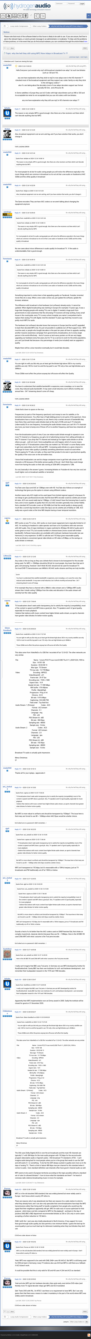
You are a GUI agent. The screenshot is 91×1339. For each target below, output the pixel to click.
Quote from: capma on (30, 793)
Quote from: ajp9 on (29, 884)
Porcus (7, 1188)
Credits (17, 1335)
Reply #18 (18, 879)
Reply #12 (18, 557)
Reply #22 (18, 1189)
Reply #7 (17, 359)
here (85, 41)
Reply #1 (17, 109)
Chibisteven (7, 1012)
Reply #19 (18, 950)
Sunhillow (7, 949)
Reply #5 (17, 213)
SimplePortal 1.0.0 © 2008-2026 (29, 1335)
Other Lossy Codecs (39, 26)
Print (85, 48)
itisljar (7, 129)
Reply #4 (17, 185)
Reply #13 (18, 601)
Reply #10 (18, 484)
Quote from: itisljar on (30, 191)
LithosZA (7, 556)
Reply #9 (17, 405)
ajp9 (7, 483)
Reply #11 (18, 519)
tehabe (7, 108)
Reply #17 (18, 829)
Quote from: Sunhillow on (31, 985)
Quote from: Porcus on (30, 1247)
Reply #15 (18, 769)
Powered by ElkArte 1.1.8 (7, 1335)
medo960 (7, 65)
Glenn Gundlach (7, 629)
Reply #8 (17, 382)
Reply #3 (17, 153)
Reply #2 (17, 130)
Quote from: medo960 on (31, 218)
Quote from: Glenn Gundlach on (33, 1017)
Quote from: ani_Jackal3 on (31, 835)
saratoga (7, 212)
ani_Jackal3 (7, 788)
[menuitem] (12, 48)
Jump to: (66, 1322)
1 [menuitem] (4, 48)
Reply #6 (17, 260)
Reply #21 (18, 1012)
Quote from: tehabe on (30, 158)
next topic (84, 57)
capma (7, 518)
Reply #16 (18, 787)
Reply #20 (18, 979)
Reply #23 (18, 1242)
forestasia (7, 259)
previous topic (74, 57)
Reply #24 (18, 1279)
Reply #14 (18, 629)
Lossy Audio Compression (19, 26)
